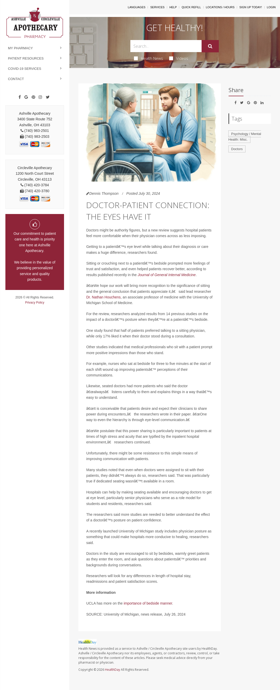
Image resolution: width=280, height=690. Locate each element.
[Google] (26, 97)
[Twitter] (48, 97)
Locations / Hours (220, 7)
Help (173, 7)
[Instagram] (40, 97)
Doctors (237, 149)
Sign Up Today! (250, 7)
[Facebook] (20, 97)
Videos (178, 58)
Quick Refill (191, 7)
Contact (16, 79)
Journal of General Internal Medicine (167, 275)
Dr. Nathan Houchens (103, 297)
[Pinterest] (33, 97)
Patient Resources (26, 58)
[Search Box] (166, 46)
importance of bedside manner (148, 603)
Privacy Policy (34, 302)
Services (157, 7)
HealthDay (112, 669)
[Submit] (210, 46)
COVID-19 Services (24, 69)
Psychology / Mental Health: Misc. (244, 137)
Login (271, 7)
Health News (148, 58)
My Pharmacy (20, 48)
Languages (136, 7)
